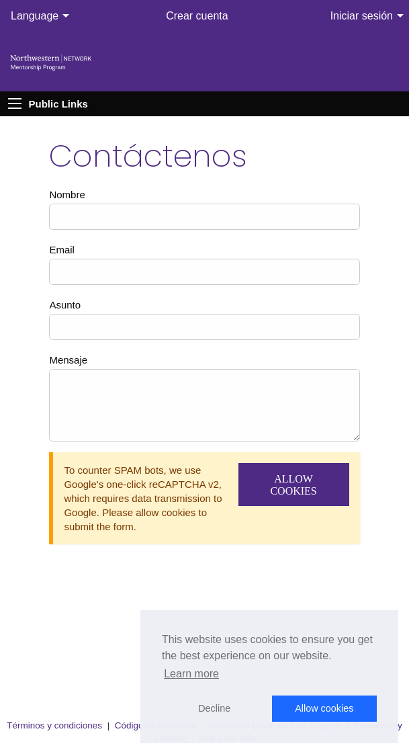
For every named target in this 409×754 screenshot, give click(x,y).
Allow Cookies (293, 485)
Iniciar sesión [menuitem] (361, 16)
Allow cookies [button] (324, 708)
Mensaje (68, 360)
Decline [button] (214, 708)
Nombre (67, 194)
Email (62, 249)
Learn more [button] (191, 673)
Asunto (65, 304)
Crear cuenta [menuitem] (197, 16)
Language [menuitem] (34, 16)
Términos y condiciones (54, 725)
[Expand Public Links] (14, 103)
